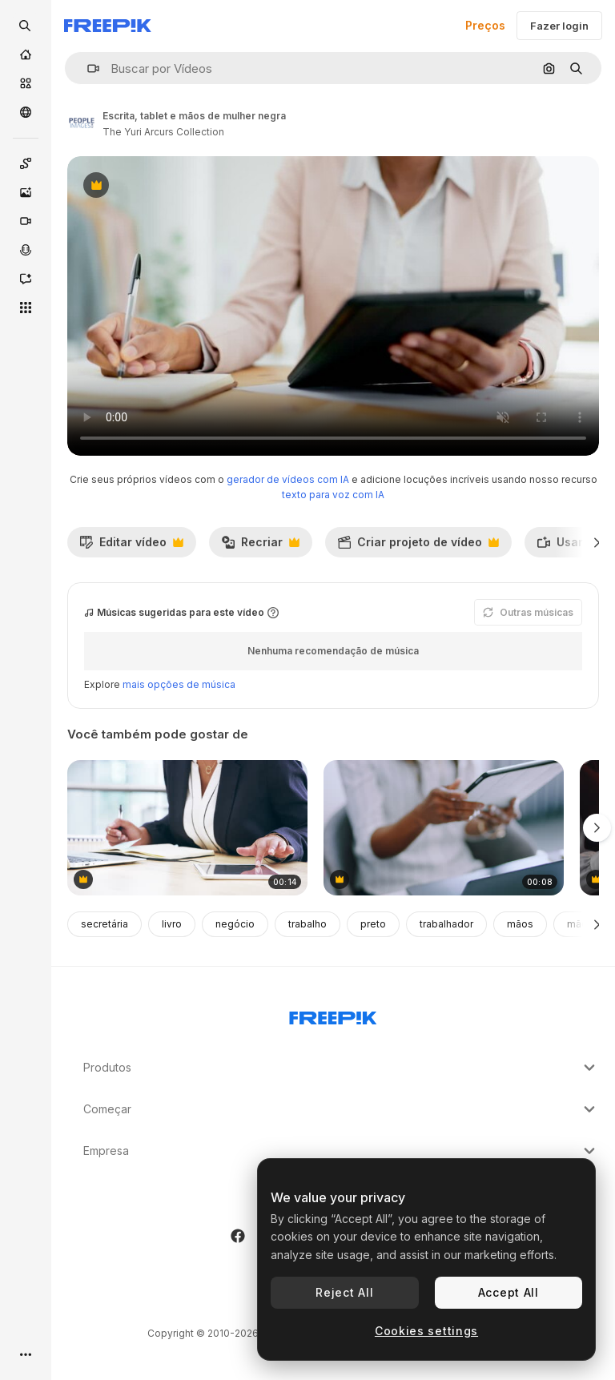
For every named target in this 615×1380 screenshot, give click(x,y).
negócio (235, 924)
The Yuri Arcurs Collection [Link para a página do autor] (163, 132)
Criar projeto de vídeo (418, 546)
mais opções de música (179, 684)
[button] (87, 68)
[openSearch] (25, 25)
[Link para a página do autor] (81, 121)
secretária (104, 924)
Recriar (260, 546)
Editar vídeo (131, 546)
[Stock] (25, 83)
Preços (485, 25)
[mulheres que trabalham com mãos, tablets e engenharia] (444, 827)
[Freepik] (107, 25)
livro (172, 924)
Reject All (344, 1292)
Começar (341, 1109)
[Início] (25, 54)
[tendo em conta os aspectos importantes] (187, 827)
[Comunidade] (25, 112)
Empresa (341, 1151)
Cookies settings (426, 1331)
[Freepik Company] (333, 1014)
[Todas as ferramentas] (25, 307)
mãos (520, 924)
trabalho (307, 924)
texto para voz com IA (333, 495)
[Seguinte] (597, 542)
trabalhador (446, 924)
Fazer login (559, 25)
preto (373, 924)
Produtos (341, 1067)
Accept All (508, 1292)
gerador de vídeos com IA (288, 479)
